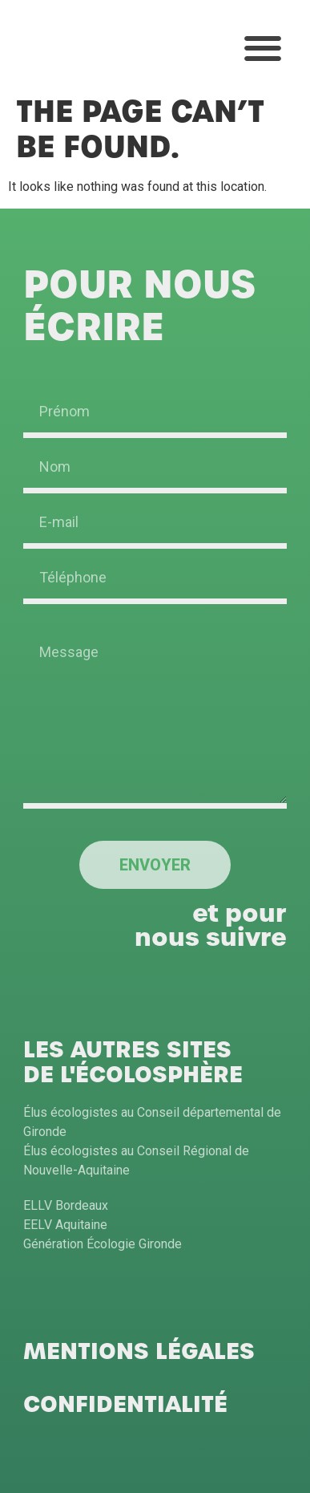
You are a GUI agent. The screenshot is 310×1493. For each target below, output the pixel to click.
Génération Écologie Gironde (102, 1244)
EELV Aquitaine (65, 1224)
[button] (262, 48)
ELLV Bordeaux (65, 1205)
